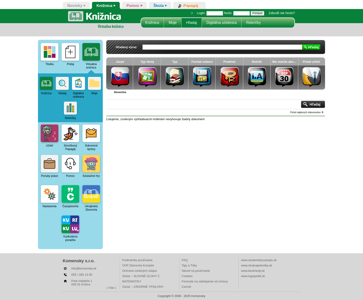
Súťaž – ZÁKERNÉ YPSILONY (143, 286)
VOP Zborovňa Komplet (138, 265)
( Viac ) (111, 287)
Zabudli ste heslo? (282, 13)
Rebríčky (253, 23)
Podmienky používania (137, 260)
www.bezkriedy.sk (253, 270)
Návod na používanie (196, 270)
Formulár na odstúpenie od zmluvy (205, 281)
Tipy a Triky (189, 265)
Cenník (186, 286)
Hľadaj (191, 23)
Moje (173, 23)
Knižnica (152, 23)
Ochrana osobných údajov (139, 270)
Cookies (187, 276)
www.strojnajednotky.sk (256, 265)
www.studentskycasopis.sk (259, 260)
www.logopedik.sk (253, 276)
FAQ (185, 260)
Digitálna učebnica (222, 23)
